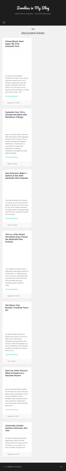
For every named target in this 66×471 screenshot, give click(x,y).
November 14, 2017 (13, 416)
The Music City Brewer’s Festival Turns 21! (16, 307)
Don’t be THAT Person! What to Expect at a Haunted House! (16, 373)
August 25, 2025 (12, 225)
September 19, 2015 (13, 454)
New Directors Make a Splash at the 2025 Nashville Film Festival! (16, 175)
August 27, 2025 (12, 164)
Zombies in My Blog (33, 8)
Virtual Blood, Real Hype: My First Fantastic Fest (14, 43)
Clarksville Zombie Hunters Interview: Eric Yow (16, 428)
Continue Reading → (12, 96)
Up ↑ (61, 466)
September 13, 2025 (13, 103)
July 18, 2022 (11, 361)
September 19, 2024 (13, 296)
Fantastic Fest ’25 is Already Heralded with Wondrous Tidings (16, 114)
